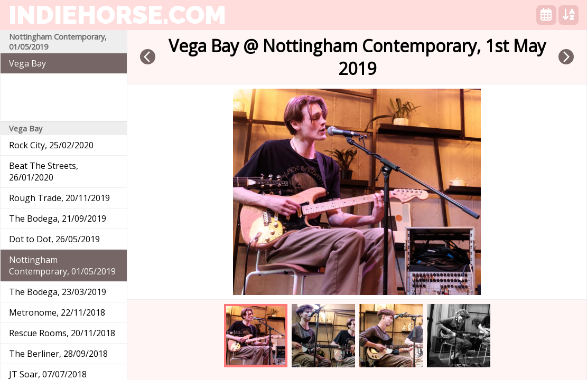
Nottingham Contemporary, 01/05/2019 (62, 265)
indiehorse (117, 15)
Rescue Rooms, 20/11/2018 (62, 333)
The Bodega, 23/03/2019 (57, 292)
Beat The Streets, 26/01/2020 (43, 171)
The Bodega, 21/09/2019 (57, 218)
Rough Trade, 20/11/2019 (59, 198)
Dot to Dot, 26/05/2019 (54, 239)
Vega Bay (27, 63)
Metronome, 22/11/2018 (57, 312)
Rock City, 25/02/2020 (51, 145)
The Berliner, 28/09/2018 (58, 353)
